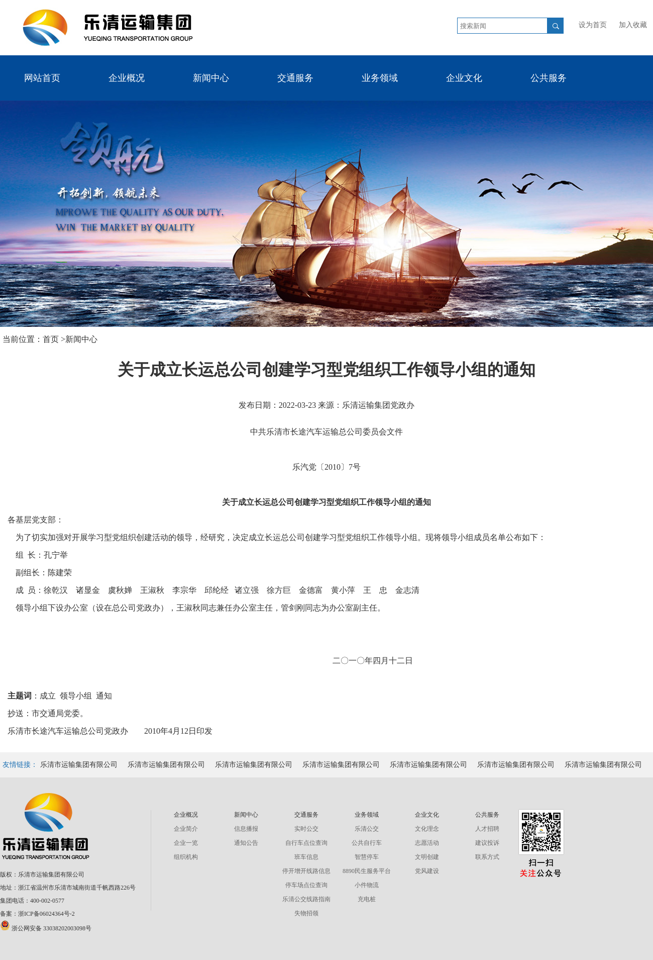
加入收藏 (633, 25)
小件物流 (367, 885)
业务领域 (380, 78)
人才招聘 (487, 828)
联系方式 (487, 856)
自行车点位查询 (306, 842)
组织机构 (186, 856)
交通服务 (295, 78)
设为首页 (593, 25)
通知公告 (246, 842)
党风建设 (427, 871)
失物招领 (306, 913)
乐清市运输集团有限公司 (79, 764)
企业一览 (186, 842)
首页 (52, 339)
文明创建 (427, 856)
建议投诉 (487, 842)
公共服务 (548, 78)
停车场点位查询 (306, 885)
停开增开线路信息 (306, 871)
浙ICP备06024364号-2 (46, 913)
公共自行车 (367, 842)
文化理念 (427, 828)
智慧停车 (367, 856)
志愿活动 (427, 842)
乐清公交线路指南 (306, 899)
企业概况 (126, 78)
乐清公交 (367, 828)
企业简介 (186, 828)
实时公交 (306, 828)
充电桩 (367, 899)
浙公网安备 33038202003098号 (45, 928)
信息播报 (246, 828)
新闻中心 (211, 78)
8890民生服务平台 (367, 871)
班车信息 (306, 856)
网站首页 (42, 78)
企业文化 (464, 78)
